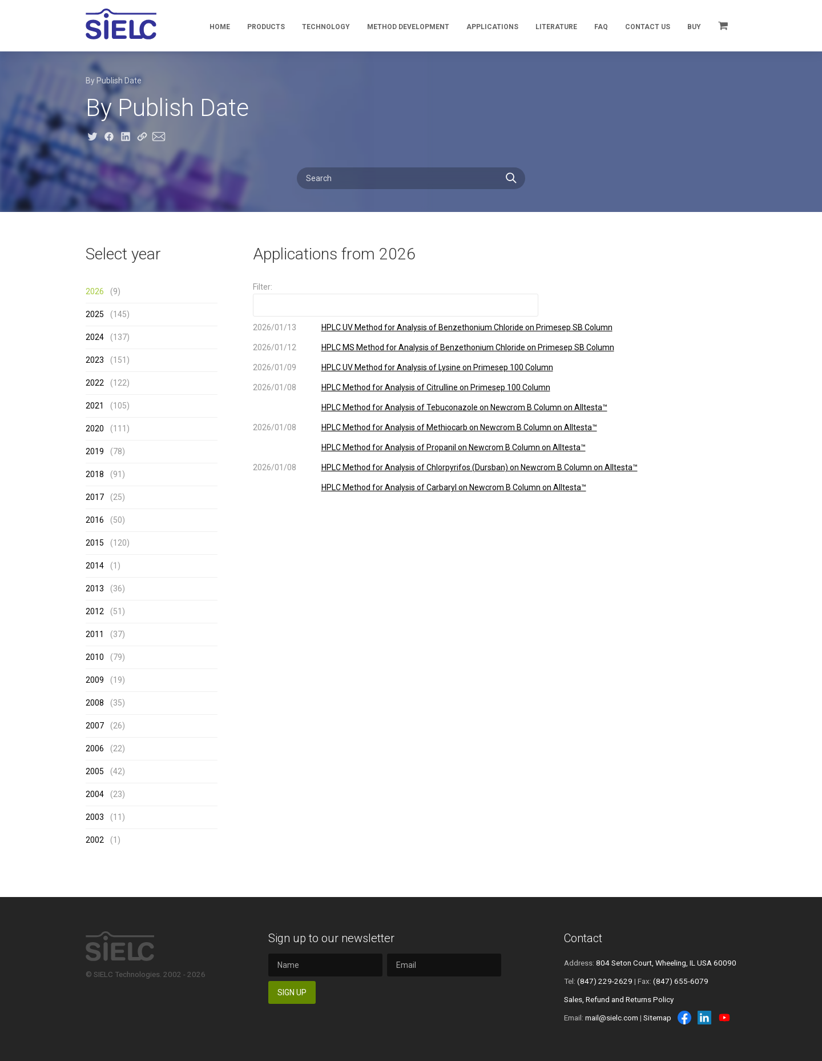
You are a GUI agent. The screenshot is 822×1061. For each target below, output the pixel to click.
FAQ (601, 27)
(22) (105, 748)
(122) (108, 382)
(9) (103, 291)
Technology (326, 27)
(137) (108, 337)
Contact (583, 938)
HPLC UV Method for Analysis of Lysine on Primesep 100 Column (437, 367)
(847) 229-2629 (604, 981)
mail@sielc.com (611, 1017)
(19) (105, 679)
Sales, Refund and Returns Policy (619, 999)
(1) (103, 565)
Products (266, 27)
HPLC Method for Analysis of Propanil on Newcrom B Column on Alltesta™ (453, 447)
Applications (492, 27)
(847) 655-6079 (680, 981)
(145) (108, 314)
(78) (105, 451)
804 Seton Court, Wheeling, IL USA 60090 (666, 962)
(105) (108, 405)
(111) (108, 428)
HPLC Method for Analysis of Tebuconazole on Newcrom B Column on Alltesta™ (464, 407)
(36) (105, 588)
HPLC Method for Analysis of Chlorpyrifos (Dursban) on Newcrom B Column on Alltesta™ (479, 467)
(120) (108, 542)
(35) (105, 702)
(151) (108, 360)
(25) (105, 497)
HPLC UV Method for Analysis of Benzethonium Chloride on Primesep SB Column (467, 327)
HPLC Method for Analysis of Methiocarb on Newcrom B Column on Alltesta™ (459, 427)
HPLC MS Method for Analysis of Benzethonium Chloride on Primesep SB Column (467, 347)
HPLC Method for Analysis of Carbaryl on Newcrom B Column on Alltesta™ (453, 487)
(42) (105, 771)
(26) (105, 725)
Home (219, 27)
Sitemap (657, 1017)
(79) (105, 657)
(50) (105, 520)
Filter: (262, 286)
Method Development (408, 27)
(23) (105, 794)
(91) (105, 474)
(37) (105, 634)
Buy (694, 27)
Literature (556, 27)
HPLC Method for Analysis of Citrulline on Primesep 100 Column (435, 387)
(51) (105, 611)
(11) (105, 817)
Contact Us (647, 27)
